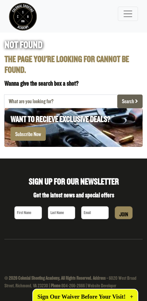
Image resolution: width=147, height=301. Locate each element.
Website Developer (102, 285)
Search (130, 101)
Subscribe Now (28, 134)
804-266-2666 (73, 285)
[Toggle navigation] (128, 14)
